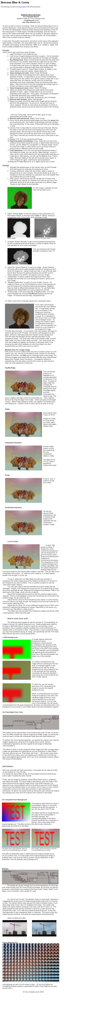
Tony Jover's (22, 7)
